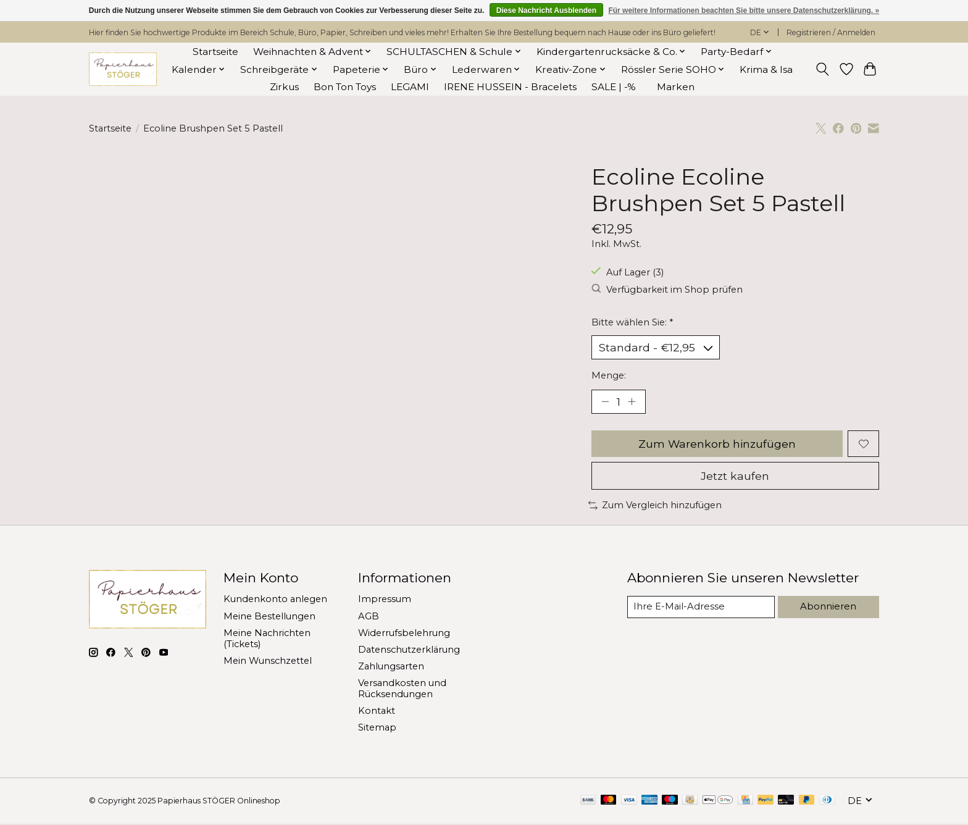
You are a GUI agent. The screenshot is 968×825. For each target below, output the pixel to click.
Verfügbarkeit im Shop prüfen (667, 289)
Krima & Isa (766, 69)
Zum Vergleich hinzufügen (655, 506)
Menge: (608, 375)
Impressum (384, 600)
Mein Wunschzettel (267, 661)
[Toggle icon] (823, 69)
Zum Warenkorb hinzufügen (717, 444)
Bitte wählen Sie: (632, 322)
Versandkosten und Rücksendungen (402, 690)
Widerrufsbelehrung (404, 633)
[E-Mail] (701, 608)
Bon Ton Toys (345, 87)
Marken (676, 87)
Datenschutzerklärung (409, 650)
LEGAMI (410, 87)
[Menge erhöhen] (632, 402)
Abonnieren (828, 607)
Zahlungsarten (391, 667)
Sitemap (377, 728)
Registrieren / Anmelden (830, 32)
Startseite (215, 51)
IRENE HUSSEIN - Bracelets (510, 87)
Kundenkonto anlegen (275, 600)
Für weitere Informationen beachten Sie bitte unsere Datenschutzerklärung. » (743, 10)
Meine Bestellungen (269, 616)
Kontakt (376, 712)
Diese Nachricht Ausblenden (546, 10)
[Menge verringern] (605, 402)
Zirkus (284, 87)
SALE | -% (613, 87)
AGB (368, 616)
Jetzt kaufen (735, 476)
